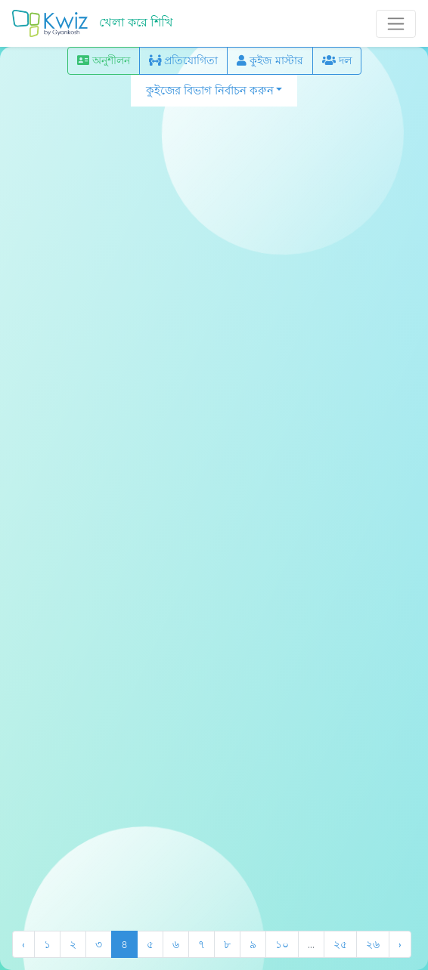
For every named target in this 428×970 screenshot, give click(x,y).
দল (337, 60)
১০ (282, 944)
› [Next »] (400, 944)
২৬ (373, 944)
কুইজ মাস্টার (270, 60)
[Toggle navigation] (396, 24)
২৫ (340, 944)
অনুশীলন (103, 60)
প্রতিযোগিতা (183, 60)
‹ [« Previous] (23, 944)
